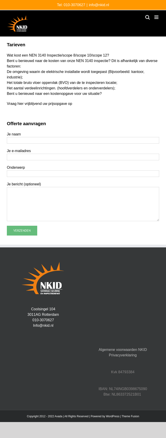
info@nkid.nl (99, 5)
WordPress (112, 416)
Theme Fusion (130, 416)
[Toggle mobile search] (147, 17)
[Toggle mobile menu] (156, 17)
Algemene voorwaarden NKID (123, 350)
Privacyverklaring (123, 355)
